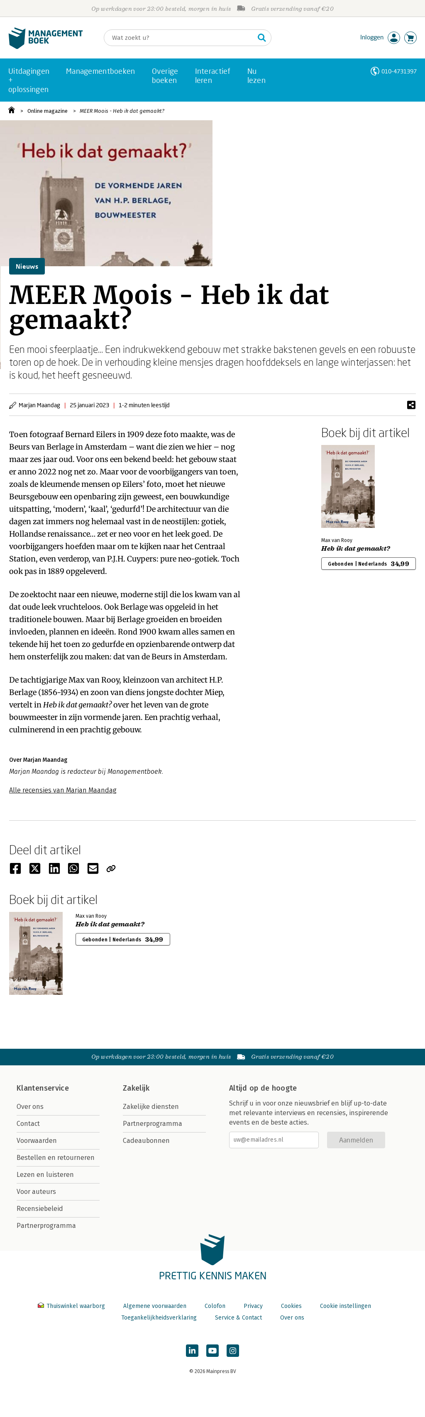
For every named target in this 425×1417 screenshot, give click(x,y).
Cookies (291, 1306)
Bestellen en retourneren (56, 1158)
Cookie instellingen (345, 1306)
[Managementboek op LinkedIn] (192, 1350)
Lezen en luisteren (45, 1175)
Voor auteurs (36, 1192)
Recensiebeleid (40, 1209)
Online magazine (47, 111)
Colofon (215, 1306)
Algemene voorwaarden (154, 1306)
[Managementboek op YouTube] (212, 1350)
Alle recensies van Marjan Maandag (63, 790)
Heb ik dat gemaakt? (355, 548)
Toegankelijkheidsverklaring (159, 1317)
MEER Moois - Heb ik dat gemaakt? (122, 111)
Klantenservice (43, 1088)
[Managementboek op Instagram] (233, 1350)
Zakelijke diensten (151, 1107)
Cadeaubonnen (146, 1141)
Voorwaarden (37, 1141)
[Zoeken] (179, 37)
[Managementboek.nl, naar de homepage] (45, 47)
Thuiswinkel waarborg (72, 1306)
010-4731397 (399, 71)
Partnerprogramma (46, 1226)
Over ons (30, 1107)
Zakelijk (136, 1088)
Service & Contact (238, 1317)
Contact (28, 1124)
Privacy (253, 1306)
